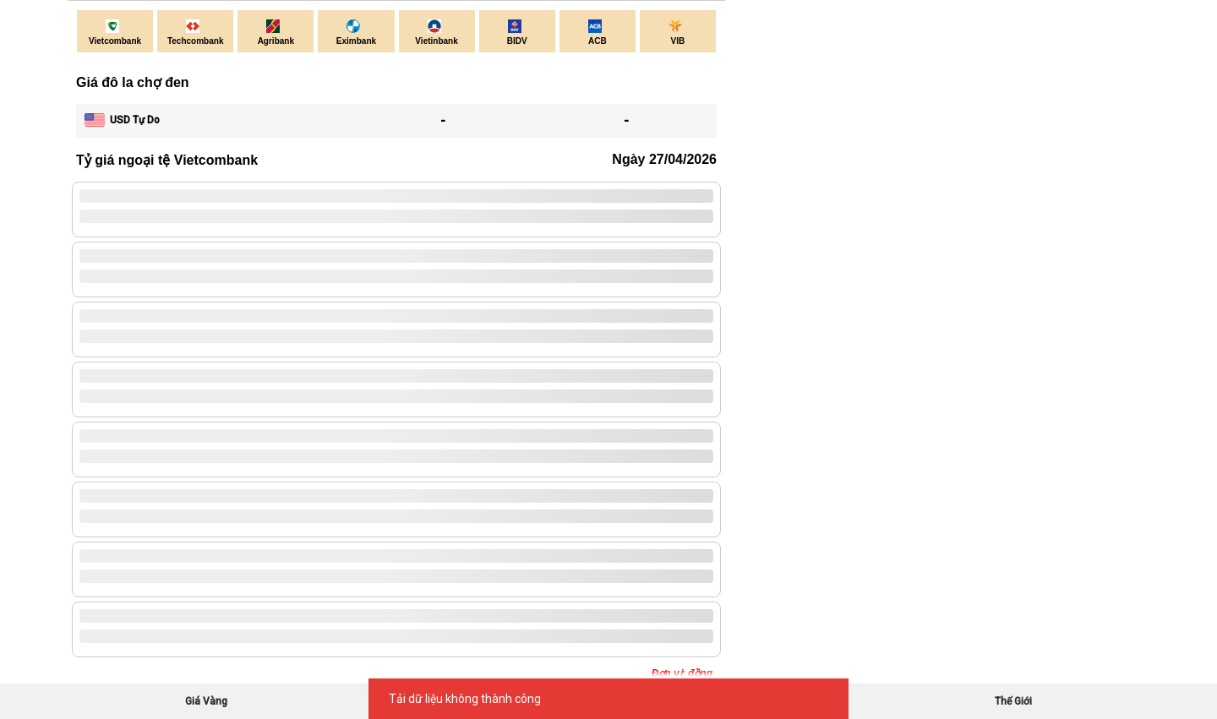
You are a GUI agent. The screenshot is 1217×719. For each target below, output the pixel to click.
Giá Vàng (206, 701)
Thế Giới (1013, 701)
